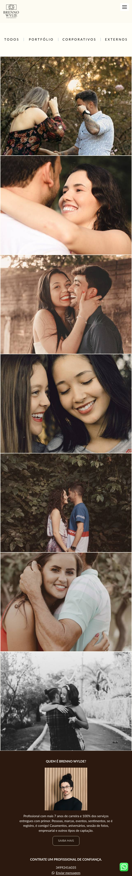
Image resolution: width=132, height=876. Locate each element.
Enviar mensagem (68, 873)
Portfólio (41, 39)
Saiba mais (66, 840)
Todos (11, 39)
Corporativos (79, 39)
